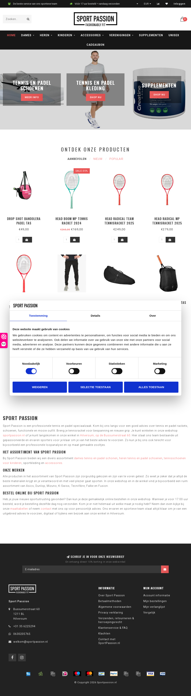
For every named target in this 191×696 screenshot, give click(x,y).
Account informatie (156, 595)
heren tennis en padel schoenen (140, 458)
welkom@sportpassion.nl (30, 641)
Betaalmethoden (109, 601)
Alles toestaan (151, 387)
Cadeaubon (95, 44)
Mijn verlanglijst (154, 606)
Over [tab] (152, 315)
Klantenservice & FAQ (113, 627)
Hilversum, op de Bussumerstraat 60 (105, 435)
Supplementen (151, 35)
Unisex (174, 35)
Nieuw (98, 158)
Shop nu (95, 97)
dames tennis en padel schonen (96, 458)
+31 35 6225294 (24, 626)
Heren (44, 35)
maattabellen (19, 508)
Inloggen (179, 3)
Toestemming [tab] (38, 315)
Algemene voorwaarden (114, 606)
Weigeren (40, 387)
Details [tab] (95, 315)
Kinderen (65, 35)
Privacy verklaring (110, 612)
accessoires (53, 463)
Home (11, 35)
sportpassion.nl (14, 435)
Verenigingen (120, 35)
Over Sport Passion (111, 595)
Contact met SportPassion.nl (109, 641)
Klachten (104, 633)
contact (46, 508)
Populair (116, 158)
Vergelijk (149, 612)
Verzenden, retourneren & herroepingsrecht (116, 620)
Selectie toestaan (95, 387)
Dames (26, 35)
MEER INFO (32, 97)
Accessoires (91, 35)
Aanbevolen (77, 158)
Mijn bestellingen (155, 601)
